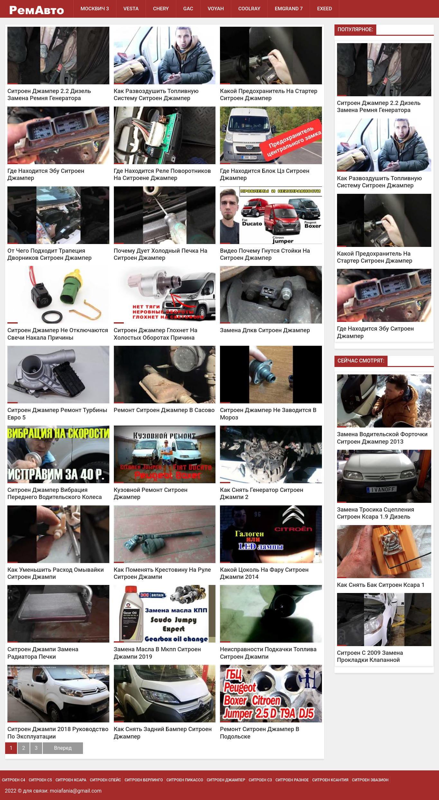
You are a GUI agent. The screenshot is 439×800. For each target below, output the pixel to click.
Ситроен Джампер (226, 780)
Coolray (249, 9)
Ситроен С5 (40, 780)
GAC (188, 9)
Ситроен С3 (260, 780)
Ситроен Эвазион (370, 780)
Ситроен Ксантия (330, 780)
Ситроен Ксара (71, 780)
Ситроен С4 (13, 780)
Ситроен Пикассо (185, 780)
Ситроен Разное (292, 780)
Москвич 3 (95, 9)
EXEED (324, 9)
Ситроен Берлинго (143, 780)
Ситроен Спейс (105, 780)
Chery (161, 9)
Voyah (216, 9)
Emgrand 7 (289, 9)
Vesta (131, 9)
